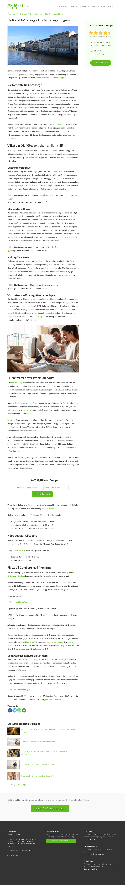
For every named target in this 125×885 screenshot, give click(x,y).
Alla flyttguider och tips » (17, 784)
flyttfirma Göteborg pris (31, 659)
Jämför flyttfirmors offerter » (50, 808)
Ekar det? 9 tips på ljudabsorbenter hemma (38, 741)
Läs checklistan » (90, 839)
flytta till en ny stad (18, 383)
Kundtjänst (11, 831)
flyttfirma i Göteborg (53, 700)
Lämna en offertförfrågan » (61, 841)
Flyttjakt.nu (17, 6)
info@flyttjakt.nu (13, 834)
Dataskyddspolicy (27, 851)
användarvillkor (27, 841)
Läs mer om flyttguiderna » (94, 854)
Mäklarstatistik (19, 550)
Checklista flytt (89, 831)
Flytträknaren (89, 861)
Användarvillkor (13, 851)
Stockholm (59, 124)
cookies (17, 844)
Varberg (39, 316)
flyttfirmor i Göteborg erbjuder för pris (50, 78)
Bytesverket (49, 509)
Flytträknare (21, 680)
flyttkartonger (27, 642)
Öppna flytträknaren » (92, 869)
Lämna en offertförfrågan (19, 602)
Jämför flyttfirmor (52, 831)
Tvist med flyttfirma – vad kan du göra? (36, 776)
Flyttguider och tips (91, 846)
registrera (27, 410)
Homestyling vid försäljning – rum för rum (37, 764)
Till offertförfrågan (42, 494)
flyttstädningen (57, 642)
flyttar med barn (14, 272)
